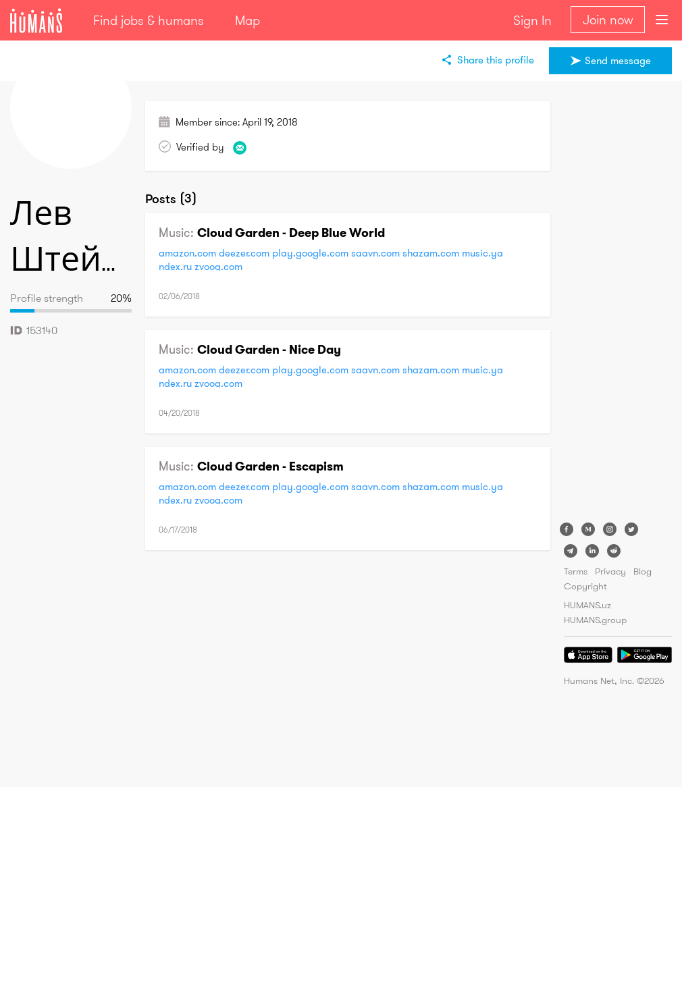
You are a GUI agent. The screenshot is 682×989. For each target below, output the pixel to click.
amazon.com (187, 252)
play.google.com (310, 252)
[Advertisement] (618, 303)
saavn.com (375, 252)
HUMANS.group (595, 620)
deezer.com (244, 252)
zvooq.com (218, 266)
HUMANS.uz (587, 605)
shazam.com (430, 252)
